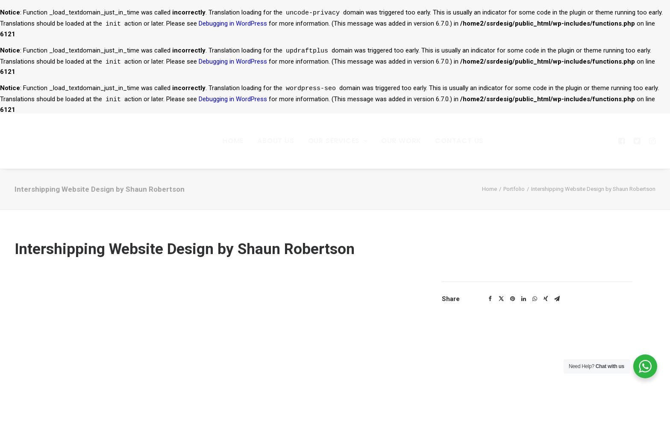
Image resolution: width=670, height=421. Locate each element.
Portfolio (514, 189)
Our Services (337, 141)
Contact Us (459, 141)
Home (233, 141)
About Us (275, 141)
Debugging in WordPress (233, 25)
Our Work (401, 141)
